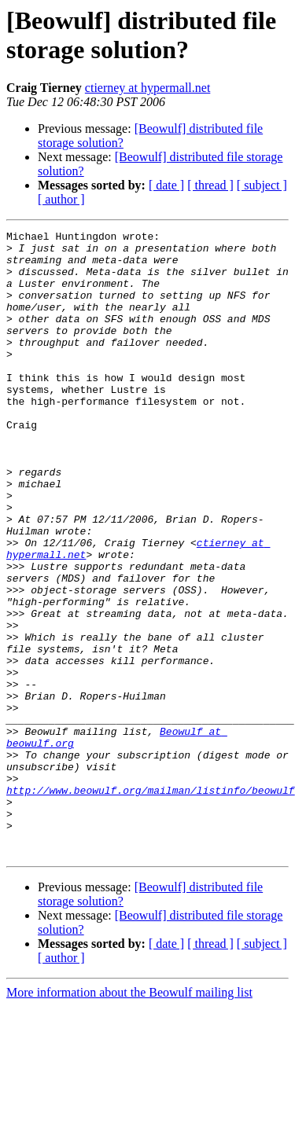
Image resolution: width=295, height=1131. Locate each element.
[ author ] (61, 199)
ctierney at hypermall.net (147, 87)
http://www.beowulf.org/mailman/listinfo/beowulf (150, 903)
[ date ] (166, 185)
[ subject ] (262, 185)
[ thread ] (210, 185)
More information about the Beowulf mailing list (129, 1117)
